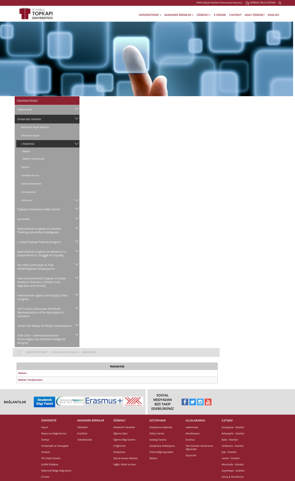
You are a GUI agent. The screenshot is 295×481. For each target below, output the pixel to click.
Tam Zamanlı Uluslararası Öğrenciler (199, 414)
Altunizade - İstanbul (233, 431)
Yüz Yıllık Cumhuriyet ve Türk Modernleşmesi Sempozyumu (36, 266)
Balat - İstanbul (230, 406)
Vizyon (44, 393)
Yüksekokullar (84, 406)
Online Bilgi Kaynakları (161, 418)
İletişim (153, 424)
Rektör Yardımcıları (33, 158)
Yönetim (45, 418)
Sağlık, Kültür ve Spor (124, 431)
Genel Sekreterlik (31, 183)
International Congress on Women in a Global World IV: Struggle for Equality (41, 253)
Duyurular (191, 422)
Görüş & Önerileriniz (233, 443)
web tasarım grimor (13, 474)
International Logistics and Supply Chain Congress (38, 297)
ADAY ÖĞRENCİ (255, 15)
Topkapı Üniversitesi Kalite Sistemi (38, 209)
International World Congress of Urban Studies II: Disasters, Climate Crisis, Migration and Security (41, 282)
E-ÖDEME (220, 15)
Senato (25, 167)
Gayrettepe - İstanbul (233, 437)
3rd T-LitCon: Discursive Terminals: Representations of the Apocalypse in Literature (40, 312)
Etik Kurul (26, 200)
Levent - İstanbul (231, 424)
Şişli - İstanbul (229, 418)
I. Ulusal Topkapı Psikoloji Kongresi (39, 242)
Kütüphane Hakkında (160, 393)
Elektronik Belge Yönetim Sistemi (54, 451)
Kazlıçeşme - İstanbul (233, 393)
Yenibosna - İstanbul (232, 412)
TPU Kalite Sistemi (51, 424)
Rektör (26, 151)
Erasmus (190, 406)
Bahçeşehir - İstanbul (233, 400)
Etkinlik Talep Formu (52, 459)
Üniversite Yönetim (29, 119)
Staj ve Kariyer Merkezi (125, 424)
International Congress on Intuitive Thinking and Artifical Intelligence (39, 230)
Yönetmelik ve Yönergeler (55, 412)
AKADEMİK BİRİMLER (179, 15)
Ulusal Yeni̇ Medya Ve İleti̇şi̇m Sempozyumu (35, 327)
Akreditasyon (193, 400)
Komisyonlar (28, 192)
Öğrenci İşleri (120, 400)
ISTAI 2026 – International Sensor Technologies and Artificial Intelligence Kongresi (41, 342)
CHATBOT (235, 15)
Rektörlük (151, 100)
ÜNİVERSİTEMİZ (150, 15)
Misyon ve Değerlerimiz (53, 400)
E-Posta (45, 443)
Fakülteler (82, 393)
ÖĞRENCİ (204, 15)
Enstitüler (82, 400)
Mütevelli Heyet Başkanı (35, 127)
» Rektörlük (27, 143)
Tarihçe (45, 406)
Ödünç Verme (156, 400)
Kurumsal (23, 219)
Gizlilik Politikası (49, 431)
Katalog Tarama (157, 406)
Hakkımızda (24, 109)
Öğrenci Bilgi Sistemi (124, 406)
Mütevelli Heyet (30, 135)
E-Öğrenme (119, 412)
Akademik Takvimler (124, 393)
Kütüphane (119, 418)
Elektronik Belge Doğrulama (56, 437)
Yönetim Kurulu (30, 175)
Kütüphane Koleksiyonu (162, 412)
